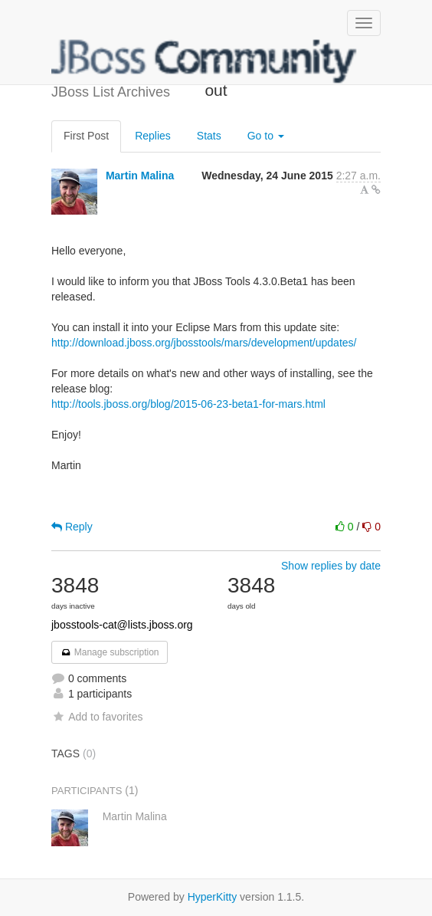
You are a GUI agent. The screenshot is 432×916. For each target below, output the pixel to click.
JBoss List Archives (204, 61)
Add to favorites (96, 717)
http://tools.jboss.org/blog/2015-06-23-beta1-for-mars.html (188, 404)
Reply (72, 526)
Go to (265, 136)
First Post (86, 136)
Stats (209, 136)
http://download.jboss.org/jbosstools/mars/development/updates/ (203, 343)
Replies (153, 136)
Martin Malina (140, 175)
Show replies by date (331, 566)
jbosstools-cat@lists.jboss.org (122, 625)
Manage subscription (109, 652)
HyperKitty (212, 897)
